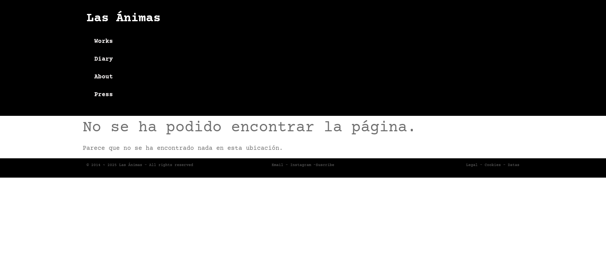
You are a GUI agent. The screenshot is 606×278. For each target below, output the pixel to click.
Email (277, 165)
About (103, 76)
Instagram (300, 165)
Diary (103, 59)
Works (103, 41)
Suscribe (325, 165)
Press (103, 94)
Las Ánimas (124, 18)
